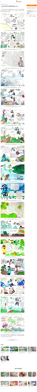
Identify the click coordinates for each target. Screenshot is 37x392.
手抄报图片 (3, 4)
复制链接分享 (31, 5)
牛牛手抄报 (18, 1)
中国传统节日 (34, 16)
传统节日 (30, 16)
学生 (27, 16)
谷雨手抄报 (6, 4)
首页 (0, 4)
